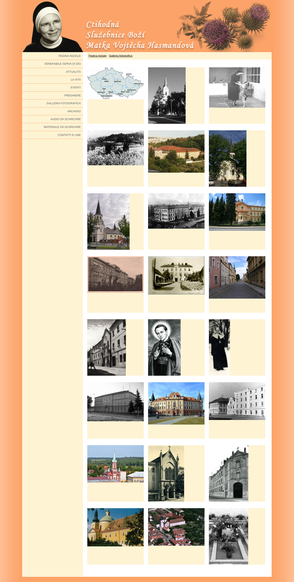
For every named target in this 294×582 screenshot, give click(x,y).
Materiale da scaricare (62, 127)
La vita (76, 79)
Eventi (76, 87)
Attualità (73, 71)
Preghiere (72, 95)
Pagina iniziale (70, 56)
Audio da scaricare (66, 119)
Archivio (74, 111)
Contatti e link (69, 135)
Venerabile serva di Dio (62, 63)
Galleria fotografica (63, 103)
